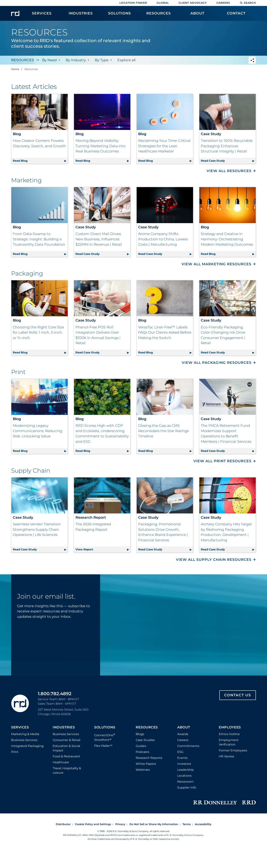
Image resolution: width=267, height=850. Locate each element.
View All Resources (229, 171)
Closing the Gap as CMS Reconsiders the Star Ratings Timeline (163, 430)
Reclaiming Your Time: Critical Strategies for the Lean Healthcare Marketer (164, 145)
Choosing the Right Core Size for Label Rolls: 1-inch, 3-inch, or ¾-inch (38, 332)
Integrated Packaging (27, 746)
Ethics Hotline (229, 734)
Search (248, 2)
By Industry (76, 60)
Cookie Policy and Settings (93, 824)
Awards (182, 734)
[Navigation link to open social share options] (252, 61)
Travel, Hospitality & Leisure (67, 770)
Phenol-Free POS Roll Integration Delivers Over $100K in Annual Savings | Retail (98, 335)
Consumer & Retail (66, 740)
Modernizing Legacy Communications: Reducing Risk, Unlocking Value (37, 430)
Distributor (63, 824)
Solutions (104, 727)
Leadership (185, 769)
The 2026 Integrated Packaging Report (93, 527)
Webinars (143, 769)
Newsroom (185, 781)
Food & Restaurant (66, 756)
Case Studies (145, 740)
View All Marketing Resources (216, 264)
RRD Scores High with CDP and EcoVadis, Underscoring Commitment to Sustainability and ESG (102, 433)
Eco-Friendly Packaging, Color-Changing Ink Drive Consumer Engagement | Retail (223, 335)
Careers (223, 2)
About (183, 727)
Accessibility (203, 824)
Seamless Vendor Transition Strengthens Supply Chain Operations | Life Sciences (37, 529)
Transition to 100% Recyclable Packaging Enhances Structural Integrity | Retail (227, 145)
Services (20, 727)
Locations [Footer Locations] (184, 775)
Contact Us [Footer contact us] (237, 695)
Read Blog (40, 160)
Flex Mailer (103, 746)
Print (14, 752)
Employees (230, 727)
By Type (101, 60)
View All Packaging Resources (216, 362)
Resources (22, 60)
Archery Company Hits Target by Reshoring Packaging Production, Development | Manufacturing (226, 532)
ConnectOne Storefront (104, 737)
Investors (184, 764)
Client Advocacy (193, 2)
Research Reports (149, 758)
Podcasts (142, 752)
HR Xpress (226, 756)
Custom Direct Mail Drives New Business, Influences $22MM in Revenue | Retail (98, 239)
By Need (49, 60)
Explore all (126, 60)
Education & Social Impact (66, 748)
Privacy (120, 824)
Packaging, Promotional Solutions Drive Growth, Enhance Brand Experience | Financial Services (163, 532)
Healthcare (61, 762)
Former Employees (233, 750)
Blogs (140, 734)
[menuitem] (41, 15)
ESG (180, 752)
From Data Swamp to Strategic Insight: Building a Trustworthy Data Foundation (39, 239)
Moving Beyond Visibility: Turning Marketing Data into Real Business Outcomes (100, 145)
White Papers (146, 764)
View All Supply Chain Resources (213, 559)
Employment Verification (229, 742)
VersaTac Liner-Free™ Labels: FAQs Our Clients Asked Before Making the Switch (164, 332)
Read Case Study (228, 160)
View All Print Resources (222, 461)
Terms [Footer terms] (186, 824)
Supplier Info (186, 787)
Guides (141, 746)
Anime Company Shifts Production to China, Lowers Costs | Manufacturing (163, 239)
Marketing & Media (25, 734)
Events (182, 758)
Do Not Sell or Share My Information (153, 824)
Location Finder (133, 2)
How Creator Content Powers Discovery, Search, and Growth (39, 143)
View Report (102, 548)
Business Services (24, 740)
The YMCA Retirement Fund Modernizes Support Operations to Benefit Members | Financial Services (226, 433)
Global (163, 2)
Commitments (188, 746)
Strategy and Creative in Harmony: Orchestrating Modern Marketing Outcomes (227, 239)
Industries (64, 727)
